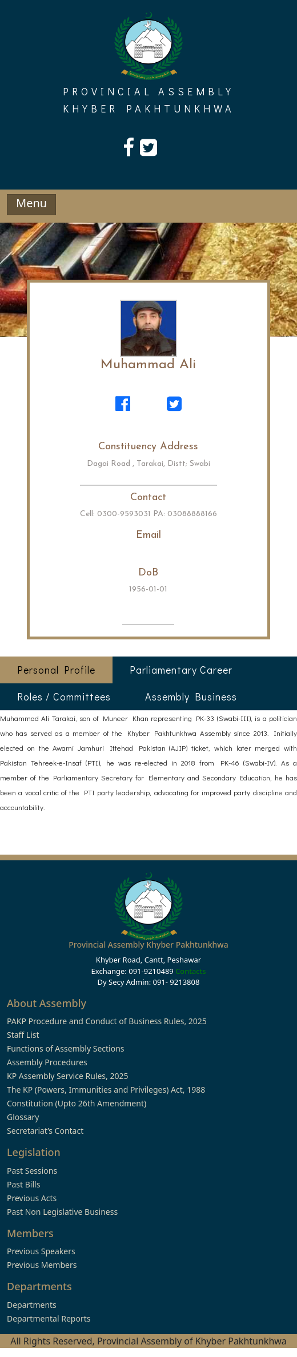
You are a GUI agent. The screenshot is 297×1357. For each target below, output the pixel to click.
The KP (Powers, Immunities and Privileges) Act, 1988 (106, 1089)
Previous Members (42, 1264)
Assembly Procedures (47, 1062)
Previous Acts (32, 1198)
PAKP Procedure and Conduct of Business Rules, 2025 (107, 1021)
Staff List (23, 1034)
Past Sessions (32, 1170)
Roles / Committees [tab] (64, 696)
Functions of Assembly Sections (66, 1048)
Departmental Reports (48, 1318)
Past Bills (23, 1184)
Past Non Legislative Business (62, 1211)
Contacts (190, 971)
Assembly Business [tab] (191, 696)
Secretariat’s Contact (45, 1130)
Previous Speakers (41, 1251)
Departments (32, 1304)
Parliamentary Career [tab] (181, 670)
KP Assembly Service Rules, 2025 (67, 1075)
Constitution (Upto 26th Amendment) (76, 1103)
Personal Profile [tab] (56, 670)
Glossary (23, 1117)
